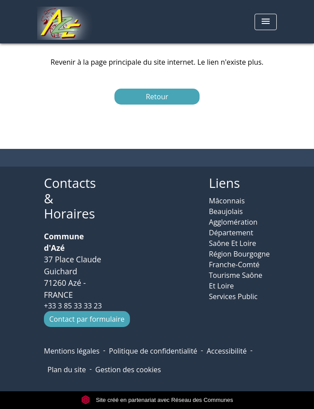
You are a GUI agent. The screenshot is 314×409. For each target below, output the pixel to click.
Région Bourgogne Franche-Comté (239, 259)
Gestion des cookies (128, 369)
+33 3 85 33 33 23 (73, 306)
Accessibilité (227, 351)
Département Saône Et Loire (232, 238)
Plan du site (66, 369)
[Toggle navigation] (266, 22)
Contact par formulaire (87, 319)
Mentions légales (71, 351)
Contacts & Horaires (70, 198)
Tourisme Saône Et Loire (236, 280)
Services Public (233, 296)
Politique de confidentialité (153, 351)
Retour (157, 96)
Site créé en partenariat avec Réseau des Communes (157, 400)
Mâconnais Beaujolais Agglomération (233, 211)
